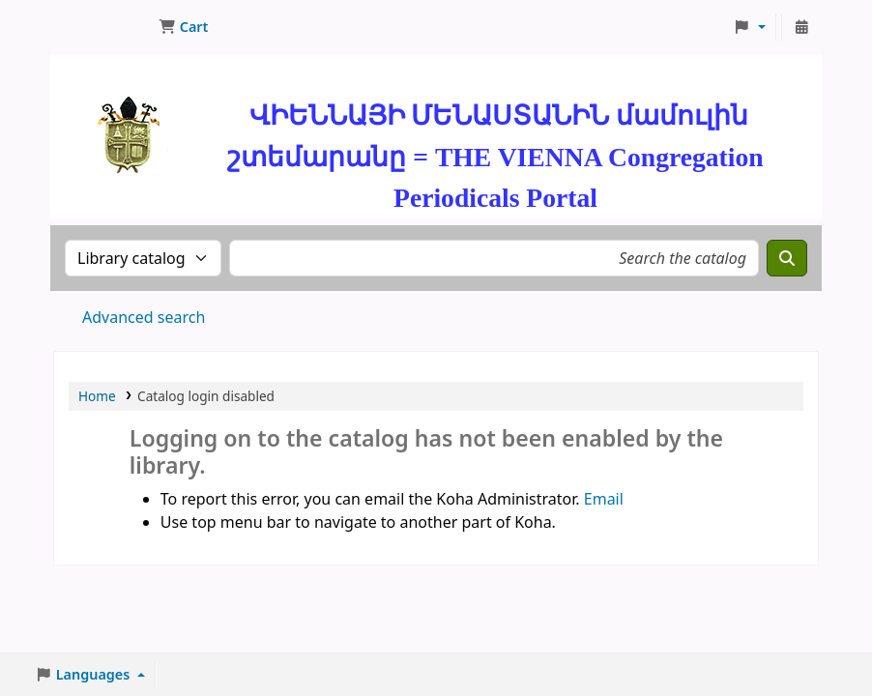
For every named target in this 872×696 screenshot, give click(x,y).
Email (604, 498)
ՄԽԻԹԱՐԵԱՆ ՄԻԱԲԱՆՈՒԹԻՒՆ (102, 27)
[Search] (787, 258)
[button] (183, 27)
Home (97, 396)
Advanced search (143, 317)
